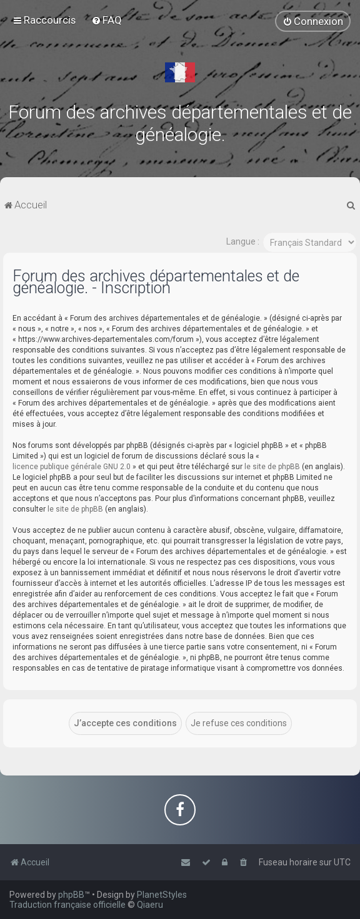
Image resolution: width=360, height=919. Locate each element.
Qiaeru (150, 905)
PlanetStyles (162, 895)
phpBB (71, 895)
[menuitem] (106, 20)
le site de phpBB (272, 465)
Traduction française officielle (67, 905)
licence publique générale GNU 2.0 (71, 465)
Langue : (242, 241)
